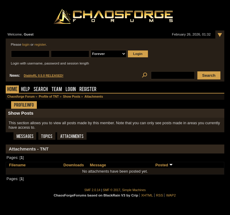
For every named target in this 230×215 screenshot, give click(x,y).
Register (87, 89)
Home (12, 89)
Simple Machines (134, 190)
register (40, 44)
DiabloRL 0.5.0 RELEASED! (43, 75)
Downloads (73, 165)
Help (25, 89)
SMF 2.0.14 (92, 190)
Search (41, 89)
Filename (17, 165)
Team (57, 89)
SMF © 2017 (111, 190)
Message (98, 165)
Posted (164, 165)
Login (71, 89)
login (25, 44)
